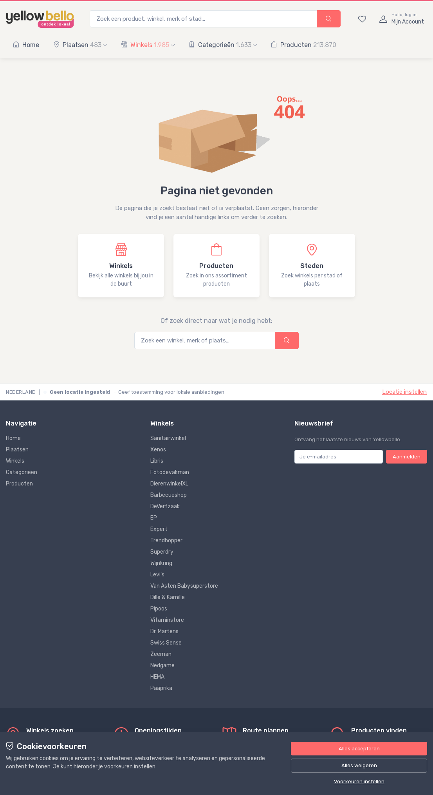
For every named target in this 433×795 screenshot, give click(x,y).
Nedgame (162, 665)
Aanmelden (406, 457)
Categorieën (223, 45)
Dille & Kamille (167, 597)
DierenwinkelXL (169, 483)
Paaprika (161, 688)
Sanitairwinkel (168, 438)
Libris (156, 461)
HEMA (157, 677)
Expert (159, 529)
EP (153, 517)
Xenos (158, 449)
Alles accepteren (359, 749)
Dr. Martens (164, 631)
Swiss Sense (166, 642)
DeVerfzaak (165, 506)
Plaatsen (80, 45)
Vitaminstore (167, 620)
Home (26, 45)
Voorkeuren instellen (359, 781)
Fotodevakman (169, 472)
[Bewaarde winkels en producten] (362, 18)
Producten (303, 45)
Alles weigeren (359, 765)
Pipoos (158, 608)
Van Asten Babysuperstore (184, 586)
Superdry (161, 552)
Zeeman (160, 654)
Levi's (157, 574)
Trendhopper (166, 540)
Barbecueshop (168, 495)
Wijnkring (161, 563)
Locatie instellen (404, 391)
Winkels (148, 45)
